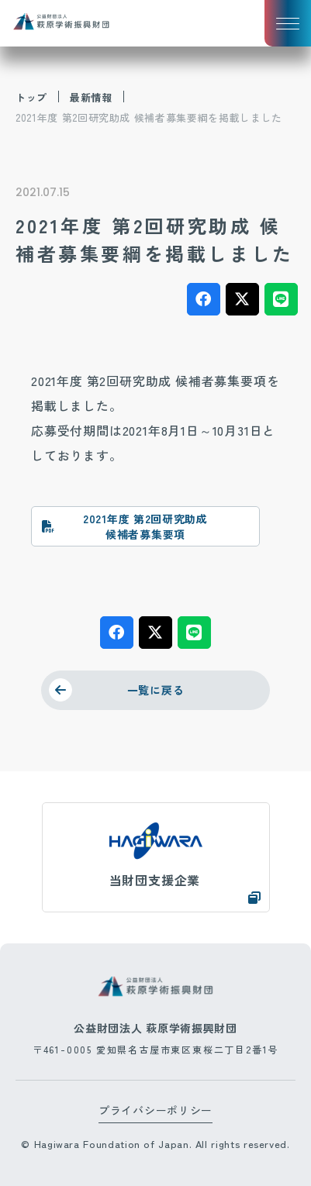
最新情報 (91, 97)
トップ (31, 97)
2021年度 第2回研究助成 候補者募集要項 (145, 526)
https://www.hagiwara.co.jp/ (156, 857)
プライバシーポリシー (155, 1110)
